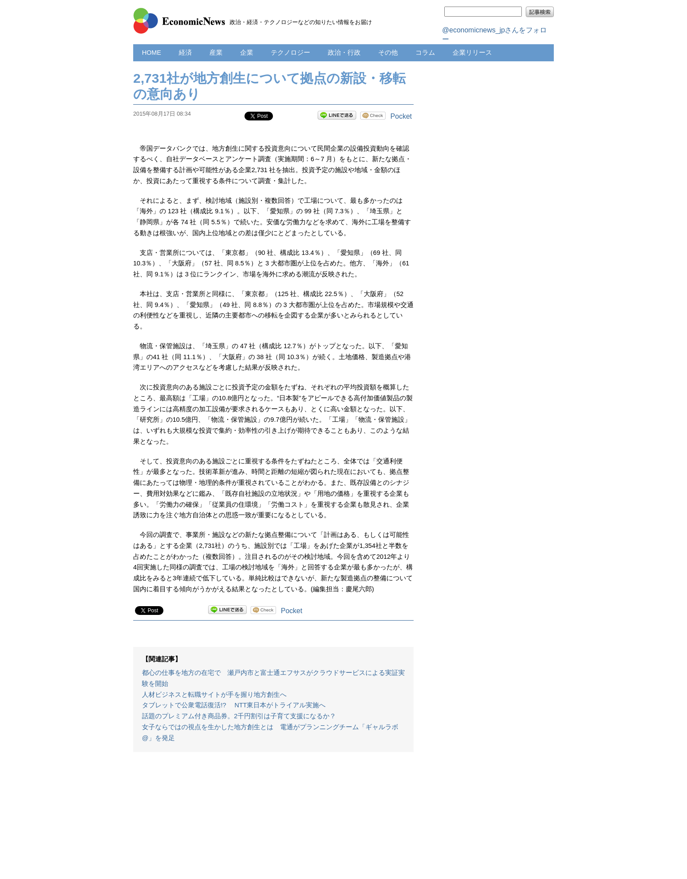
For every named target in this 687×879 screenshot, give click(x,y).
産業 (216, 52)
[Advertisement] (273, 820)
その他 (388, 52)
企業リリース (472, 52)
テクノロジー (290, 52)
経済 (185, 52)
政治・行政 (344, 52)
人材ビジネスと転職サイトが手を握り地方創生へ (214, 694)
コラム (425, 52)
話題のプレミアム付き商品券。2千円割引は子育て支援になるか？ (239, 716)
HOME (151, 52)
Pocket (401, 116)
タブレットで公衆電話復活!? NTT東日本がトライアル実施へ (234, 705)
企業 (246, 52)
